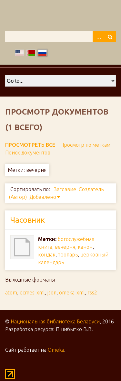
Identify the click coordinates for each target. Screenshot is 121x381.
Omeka (56, 350)
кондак (46, 254)
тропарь (68, 254)
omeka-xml (72, 292)
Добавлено (42, 197)
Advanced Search (98, 36)
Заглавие (65, 189)
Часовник (27, 220)
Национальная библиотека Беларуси (55, 321)
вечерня (65, 247)
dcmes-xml (32, 292)
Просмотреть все (30, 145)
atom (11, 292)
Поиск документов (27, 152)
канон (85, 247)
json (51, 292)
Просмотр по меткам (85, 145)
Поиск (110, 36)
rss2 (92, 292)
